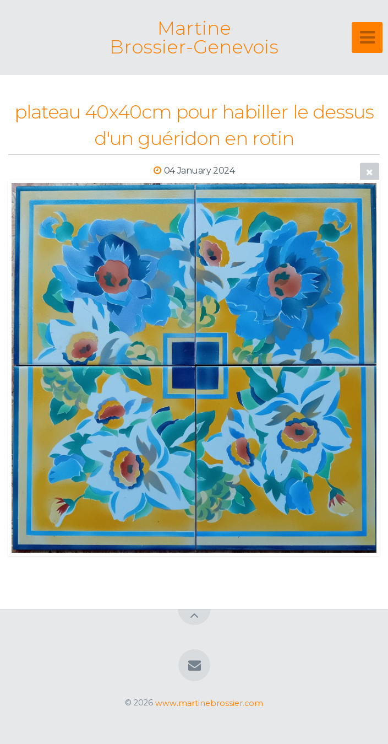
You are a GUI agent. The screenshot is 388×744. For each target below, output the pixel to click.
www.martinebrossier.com (209, 703)
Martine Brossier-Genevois (194, 37)
